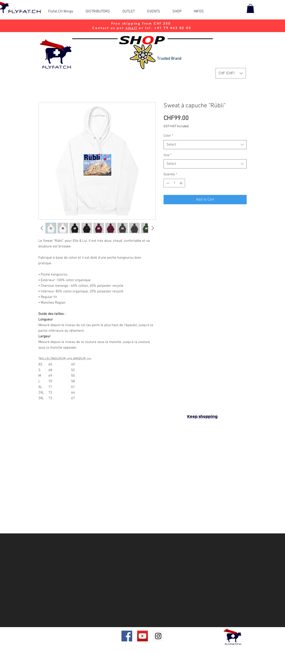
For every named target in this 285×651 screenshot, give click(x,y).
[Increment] (181, 183)
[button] (156, 11)
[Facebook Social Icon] (126, 636)
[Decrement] (167, 183)
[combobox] (205, 144)
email (131, 28)
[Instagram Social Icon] (158, 636)
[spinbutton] (174, 183)
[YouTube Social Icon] (142, 636)
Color (168, 136)
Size (168, 155)
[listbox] (231, 73)
